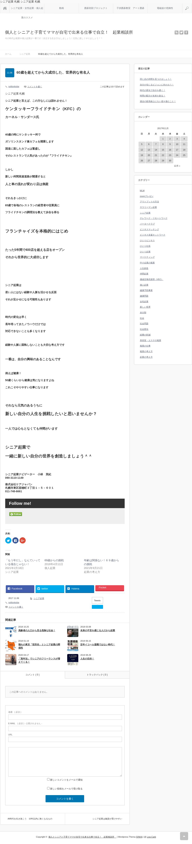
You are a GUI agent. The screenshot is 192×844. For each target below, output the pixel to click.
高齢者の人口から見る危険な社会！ (36, 630)
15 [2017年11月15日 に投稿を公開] (163, 150)
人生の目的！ (87, 658)
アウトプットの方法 (149, 201)
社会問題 (144, 323)
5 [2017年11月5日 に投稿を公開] (141, 144)
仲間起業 (144, 274)
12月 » (177, 166)
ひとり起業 (145, 251)
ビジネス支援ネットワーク (152, 235)
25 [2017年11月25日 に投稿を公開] (184, 155)
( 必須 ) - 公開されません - (25, 723)
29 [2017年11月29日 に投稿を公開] (163, 160)
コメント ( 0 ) (32, 674)
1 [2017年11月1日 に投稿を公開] (162, 139)
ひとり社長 (145, 246)
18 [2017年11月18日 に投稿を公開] (184, 150)
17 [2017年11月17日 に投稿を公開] (177, 150)
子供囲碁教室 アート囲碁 (130, 8)
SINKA (139, 837)
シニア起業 (39, 598)
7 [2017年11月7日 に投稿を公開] (155, 144)
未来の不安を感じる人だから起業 (97, 630)
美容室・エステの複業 (150, 340)
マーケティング (147, 257)
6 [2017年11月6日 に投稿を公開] (148, 144)
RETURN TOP (184, 836)
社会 (142, 318)
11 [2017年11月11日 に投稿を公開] (184, 144)
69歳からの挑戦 (54, 560)
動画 (61, 8)
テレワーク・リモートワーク (153, 218)
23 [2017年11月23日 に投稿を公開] (170, 155)
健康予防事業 (146, 290)
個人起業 (144, 285)
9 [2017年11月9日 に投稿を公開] (170, 144)
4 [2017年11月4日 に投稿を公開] (184, 139)
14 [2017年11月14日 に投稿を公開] (156, 150)
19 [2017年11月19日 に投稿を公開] (142, 155)
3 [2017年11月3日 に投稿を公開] (177, 139)
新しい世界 (145, 307)
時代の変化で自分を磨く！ (152, 90)
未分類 (143, 312)
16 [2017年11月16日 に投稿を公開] (170, 150)
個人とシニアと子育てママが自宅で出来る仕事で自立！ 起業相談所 (71, 32)
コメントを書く (34, 86)
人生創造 (144, 268)
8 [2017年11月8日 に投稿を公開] (162, 144)
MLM (142, 190)
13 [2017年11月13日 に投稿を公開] (149, 150)
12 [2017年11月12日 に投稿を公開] (142, 150)
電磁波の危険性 (165, 8)
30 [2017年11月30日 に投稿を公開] (170, 160)
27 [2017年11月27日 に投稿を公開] (149, 160)
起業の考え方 (146, 357)
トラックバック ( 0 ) (97, 674)
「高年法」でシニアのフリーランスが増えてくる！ (39, 660)
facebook (186, 32)
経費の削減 (145, 335)
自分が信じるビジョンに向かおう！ (157, 84)
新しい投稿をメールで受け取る (66, 788)
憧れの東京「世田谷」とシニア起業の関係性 (39, 646)
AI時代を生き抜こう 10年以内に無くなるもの (30, 819)
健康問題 (144, 296)
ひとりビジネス (147, 240)
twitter (181, 32)
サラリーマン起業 (148, 207)
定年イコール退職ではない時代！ (97, 644)
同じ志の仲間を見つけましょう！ (156, 79)
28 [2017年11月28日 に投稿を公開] (156, 160)
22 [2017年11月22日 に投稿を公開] (163, 155)
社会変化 (144, 329)
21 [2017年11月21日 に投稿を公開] (156, 155)
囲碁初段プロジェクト (95, 8)
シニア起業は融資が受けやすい (107, 819)
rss (176, 32)
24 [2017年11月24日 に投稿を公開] (177, 155)
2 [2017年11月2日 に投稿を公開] (170, 139)
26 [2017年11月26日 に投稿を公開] (142, 160)
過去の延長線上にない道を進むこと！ (158, 101)
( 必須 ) (14, 712)
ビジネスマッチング (149, 229)
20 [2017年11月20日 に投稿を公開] (149, 155)
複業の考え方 (146, 351)
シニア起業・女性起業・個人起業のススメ (27, 10)
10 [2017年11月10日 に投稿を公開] (177, 144)
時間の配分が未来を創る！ (152, 96)
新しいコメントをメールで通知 (66, 779)
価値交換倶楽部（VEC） (151, 279)
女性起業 (144, 301)
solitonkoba (13, 86)
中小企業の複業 (147, 262)
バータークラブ (147, 224)
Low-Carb (151, 837)
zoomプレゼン (147, 196)
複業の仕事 (145, 346)
